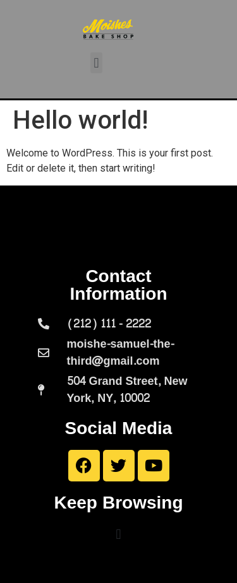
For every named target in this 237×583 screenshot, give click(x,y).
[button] (96, 62)
